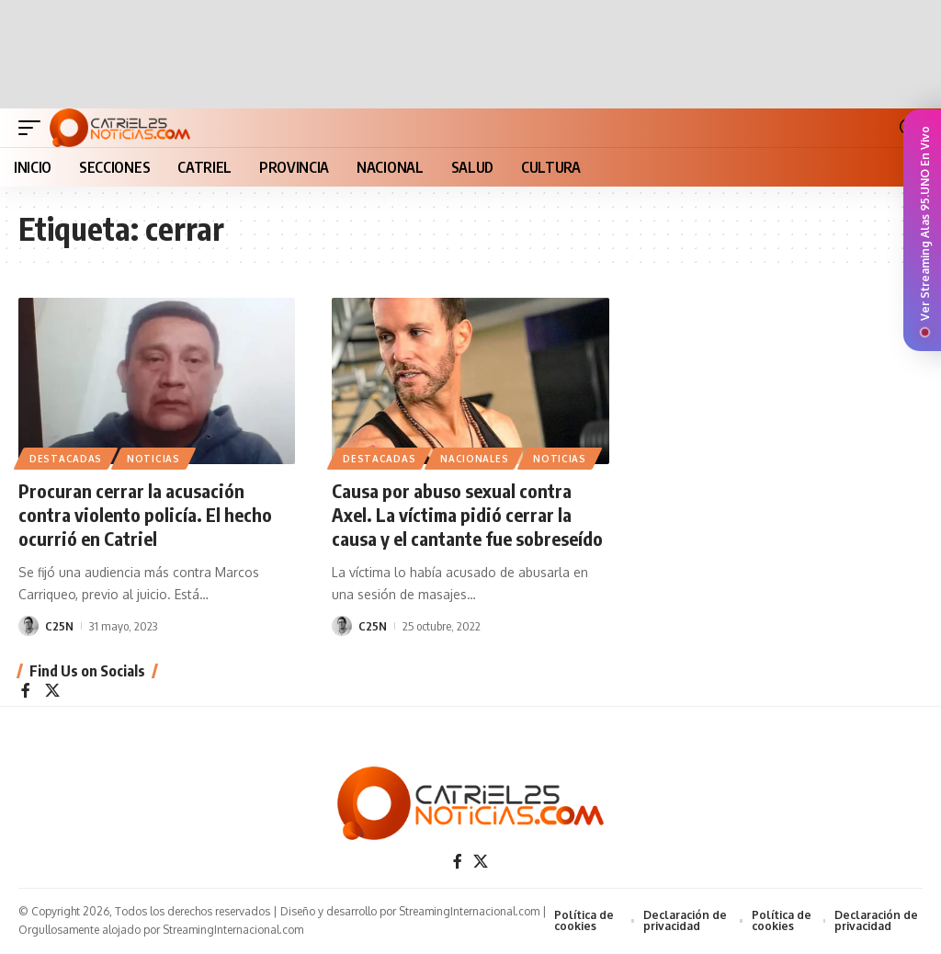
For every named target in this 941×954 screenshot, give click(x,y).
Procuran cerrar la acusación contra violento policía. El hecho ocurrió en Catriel (145, 514)
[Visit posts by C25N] (28, 626)
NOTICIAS (153, 458)
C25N (59, 626)
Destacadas (65, 458)
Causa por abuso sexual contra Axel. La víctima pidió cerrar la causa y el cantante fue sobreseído (467, 514)
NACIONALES (474, 458)
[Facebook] (25, 691)
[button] (34, 127)
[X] (52, 691)
